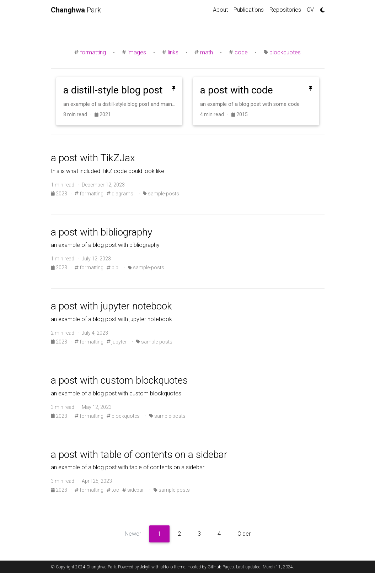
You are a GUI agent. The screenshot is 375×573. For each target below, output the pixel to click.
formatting (93, 52)
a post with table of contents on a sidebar (139, 454)
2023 (59, 193)
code (241, 52)
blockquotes (285, 52)
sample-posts (161, 193)
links (173, 52)
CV (310, 9)
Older (244, 533)
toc (113, 490)
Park (76, 10)
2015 (239, 114)
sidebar (133, 490)
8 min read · (79, 114)
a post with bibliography (101, 232)
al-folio (167, 566)
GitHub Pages (221, 566)
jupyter (117, 342)
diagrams (120, 193)
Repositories (285, 9)
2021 (103, 114)
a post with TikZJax (93, 158)
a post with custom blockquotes (119, 380)
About (220, 9)
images (137, 52)
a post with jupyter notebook (111, 306)
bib (112, 267)
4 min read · (215, 114)
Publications (249, 9)
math (206, 52)
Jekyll (145, 566)
